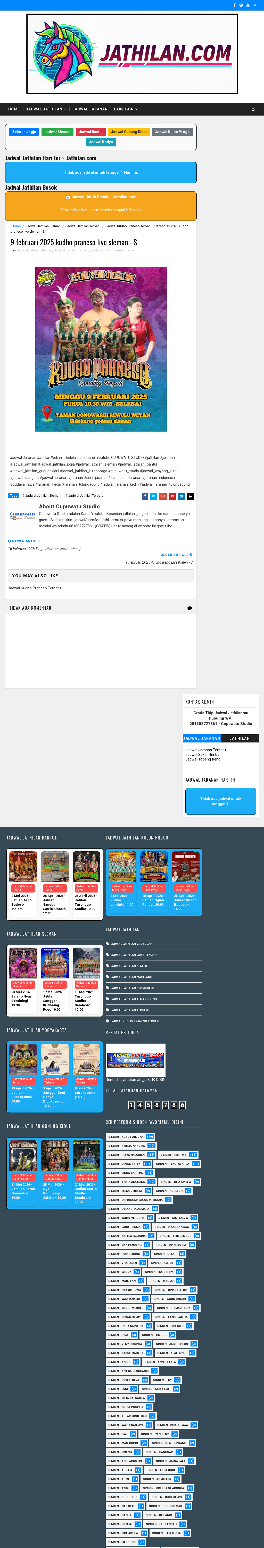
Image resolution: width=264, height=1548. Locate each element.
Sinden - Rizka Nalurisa (195, 748)
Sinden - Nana (187, 1397)
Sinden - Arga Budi (229, 1235)
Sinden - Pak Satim (191, 1406)
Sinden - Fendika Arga (193, 775)
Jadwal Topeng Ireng (202, 185)
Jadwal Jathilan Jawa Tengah (118, 845)
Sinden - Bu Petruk (191, 1271)
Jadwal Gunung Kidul (141, 132)
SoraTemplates (38, 1539)
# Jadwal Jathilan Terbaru (84, 504)
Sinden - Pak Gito (190, 1045)
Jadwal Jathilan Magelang (116, 867)
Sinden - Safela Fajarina (195, 883)
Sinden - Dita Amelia (192, 802)
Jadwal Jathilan (44, 109)
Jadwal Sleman (70, 132)
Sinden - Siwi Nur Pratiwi (196, 1460)
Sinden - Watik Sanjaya (194, 1163)
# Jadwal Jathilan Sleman (41, 504)
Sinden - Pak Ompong (193, 964)
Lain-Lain (124, 109)
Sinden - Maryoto (229, 1370)
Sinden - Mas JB (230, 955)
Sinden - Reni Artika (192, 1433)
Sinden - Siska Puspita (194, 1145)
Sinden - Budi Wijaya (192, 1280)
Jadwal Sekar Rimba (202, 181)
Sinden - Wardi (188, 1487)
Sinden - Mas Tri (189, 1379)
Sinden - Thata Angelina (195, 793)
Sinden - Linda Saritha (194, 784)
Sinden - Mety (187, 1388)
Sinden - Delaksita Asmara (197, 838)
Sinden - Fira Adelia (191, 1334)
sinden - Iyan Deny (190, 1181)
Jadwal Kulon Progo (76, 143)
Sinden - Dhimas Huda (193, 1009)
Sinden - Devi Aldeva (192, 1118)
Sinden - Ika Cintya (191, 946)
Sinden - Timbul (189, 1054)
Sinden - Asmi (187, 1244)
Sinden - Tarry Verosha (195, 847)
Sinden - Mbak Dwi (229, 1379)
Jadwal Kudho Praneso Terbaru (128, 227)
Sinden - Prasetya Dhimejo (197, 1424)
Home (14, 109)
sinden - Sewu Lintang (194, 1199)
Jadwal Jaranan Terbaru (205, 176)
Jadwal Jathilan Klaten (113, 856)
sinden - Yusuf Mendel (194, 1000)
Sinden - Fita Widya (191, 1343)
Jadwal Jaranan (90, 109)
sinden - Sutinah (225, 1505)
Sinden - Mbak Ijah (224, 1127)
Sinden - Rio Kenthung (194, 1451)
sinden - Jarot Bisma (193, 865)
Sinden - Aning (231, 1090)
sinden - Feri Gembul (192, 892)
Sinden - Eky (230, 1118)
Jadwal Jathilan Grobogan (116, 834)
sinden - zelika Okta (192, 1514)
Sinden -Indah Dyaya (192, 1172)
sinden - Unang (188, 1208)
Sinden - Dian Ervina (192, 910)
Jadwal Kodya (114, 143)
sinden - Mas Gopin (191, 1190)
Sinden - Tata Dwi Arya (193, 1469)
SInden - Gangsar (227, 1208)
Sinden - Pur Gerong (192, 919)
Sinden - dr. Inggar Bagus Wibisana (204, 829)
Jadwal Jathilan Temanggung (118, 889)
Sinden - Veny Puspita (193, 1063)
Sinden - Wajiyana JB (192, 982)
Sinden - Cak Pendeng (193, 901)
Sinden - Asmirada (225, 1244)
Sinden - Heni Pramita (193, 1027)
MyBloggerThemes (94, 1539)
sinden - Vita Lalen (227, 928)
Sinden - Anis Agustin (193, 1217)
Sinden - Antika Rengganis (197, 1108)
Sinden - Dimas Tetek (193, 766)
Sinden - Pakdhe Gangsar (196, 1415)
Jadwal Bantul (103, 132)
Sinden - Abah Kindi (191, 1090)
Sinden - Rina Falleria (193, 973)
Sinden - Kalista (189, 1370)
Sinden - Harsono (190, 1352)
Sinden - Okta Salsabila (195, 1136)
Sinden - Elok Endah (192, 1325)
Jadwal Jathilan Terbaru (83, 227)
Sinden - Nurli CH (190, 820)
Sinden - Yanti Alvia (191, 856)
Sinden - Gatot (188, 937)
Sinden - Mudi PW (225, 1388)
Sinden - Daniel (188, 1307)
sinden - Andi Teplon (193, 1072)
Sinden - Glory (224, 937)
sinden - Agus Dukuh (193, 991)
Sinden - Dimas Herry (193, 1018)
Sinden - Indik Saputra (194, 1036)
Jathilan (239, 165)
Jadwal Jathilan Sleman (43, 227)
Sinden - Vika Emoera (227, 1478)
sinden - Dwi (230, 1172)
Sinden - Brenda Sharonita (197, 1262)
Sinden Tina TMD (224, 1496)
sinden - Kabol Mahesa (194, 1081)
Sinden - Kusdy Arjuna (194, 730)
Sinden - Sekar (188, 928)
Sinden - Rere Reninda (193, 1442)
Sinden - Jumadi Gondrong (197, 1361)
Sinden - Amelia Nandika (195, 739)
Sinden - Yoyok (224, 1487)
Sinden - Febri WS (190, 757)
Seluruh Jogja (37, 132)
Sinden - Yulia (187, 1496)
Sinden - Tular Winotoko (196, 1154)
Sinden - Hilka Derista (193, 811)
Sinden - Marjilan (190, 955)
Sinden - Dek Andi (227, 1307)
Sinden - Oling (223, 1397)
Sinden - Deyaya (188, 1316)
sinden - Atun (187, 1505)
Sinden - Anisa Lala (191, 1226)
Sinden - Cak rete (190, 1289)
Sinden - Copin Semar (193, 1298)
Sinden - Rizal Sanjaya (194, 874)
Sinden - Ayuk (187, 1253)
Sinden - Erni (186, 1127)
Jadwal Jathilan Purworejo (117, 878)
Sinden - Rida (227, 1045)
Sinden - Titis (187, 1478)
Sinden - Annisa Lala (192, 1099)
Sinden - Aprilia (189, 1235)
